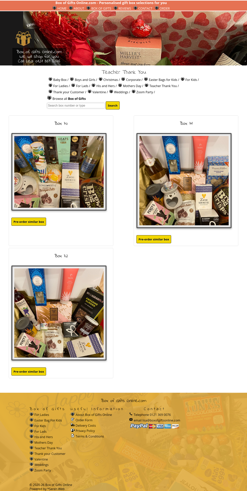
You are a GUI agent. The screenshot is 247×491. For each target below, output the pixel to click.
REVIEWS (122, 8)
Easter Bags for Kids (163, 80)
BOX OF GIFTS (98, 8)
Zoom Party (144, 92)
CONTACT (143, 8)
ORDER (162, 8)
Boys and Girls (85, 80)
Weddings (121, 92)
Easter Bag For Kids (48, 420)
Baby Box (60, 80)
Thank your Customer (68, 92)
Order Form (84, 420)
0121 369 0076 (47, 61)
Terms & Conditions (90, 436)
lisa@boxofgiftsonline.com (161, 420)
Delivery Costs (86, 425)
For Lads (82, 86)
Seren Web (57, 489)
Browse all (69, 99)
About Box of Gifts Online (94, 415)
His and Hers (105, 86)
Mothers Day (132, 86)
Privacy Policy (85, 431)
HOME (59, 8)
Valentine (99, 92)
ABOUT (76, 8)
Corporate (133, 80)
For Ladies (60, 86)
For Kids (191, 80)
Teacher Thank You (163, 86)
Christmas (110, 80)
